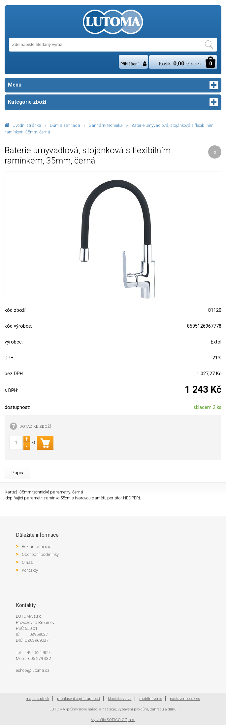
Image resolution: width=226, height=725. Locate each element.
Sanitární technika (106, 125)
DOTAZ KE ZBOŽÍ (35, 426)
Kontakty (30, 570)
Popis (17, 472)
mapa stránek (37, 698)
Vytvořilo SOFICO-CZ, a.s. (113, 719)
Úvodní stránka (27, 125)
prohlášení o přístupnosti (78, 698)
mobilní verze (150, 698)
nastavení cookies (185, 698)
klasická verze (119, 698)
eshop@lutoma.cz (32, 670)
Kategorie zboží (113, 102)
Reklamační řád (36, 546)
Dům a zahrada (65, 125)
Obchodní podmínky (40, 554)
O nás (27, 562)
